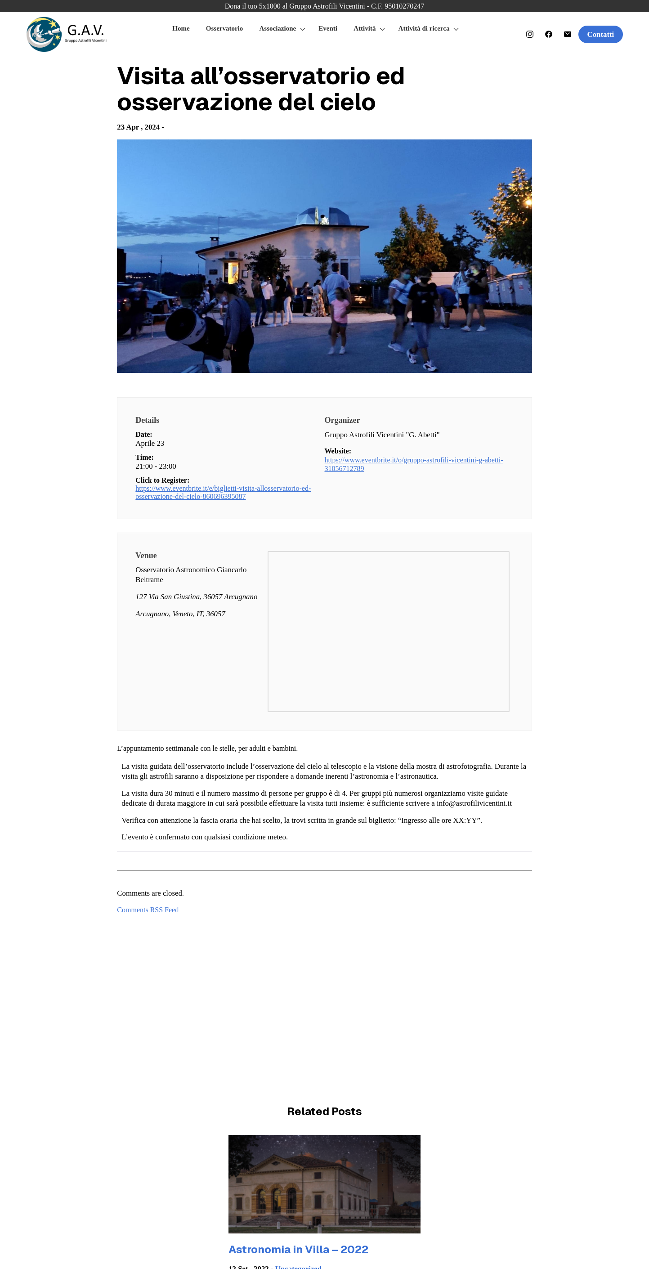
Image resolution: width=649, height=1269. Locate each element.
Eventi (327, 28)
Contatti (600, 34)
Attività (365, 28)
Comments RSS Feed (148, 910)
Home (180, 28)
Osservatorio (224, 28)
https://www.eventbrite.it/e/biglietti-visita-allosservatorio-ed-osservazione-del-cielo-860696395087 (223, 492)
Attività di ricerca (424, 28)
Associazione (277, 28)
